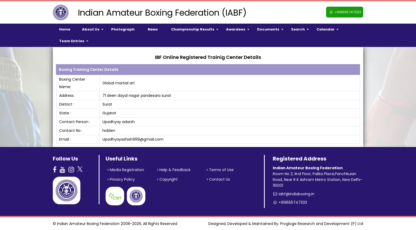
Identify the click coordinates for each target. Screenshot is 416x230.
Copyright (167, 179)
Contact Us (218, 179)
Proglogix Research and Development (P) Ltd (321, 223)
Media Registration (125, 169)
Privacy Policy (121, 179)
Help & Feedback (173, 169)
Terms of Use (220, 169)
